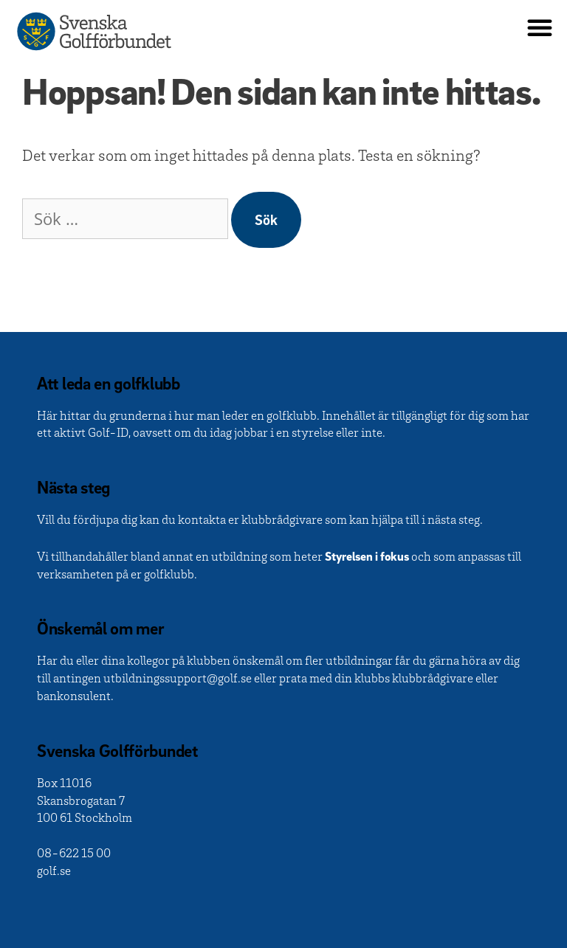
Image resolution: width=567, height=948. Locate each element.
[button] (540, 27)
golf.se (54, 872)
